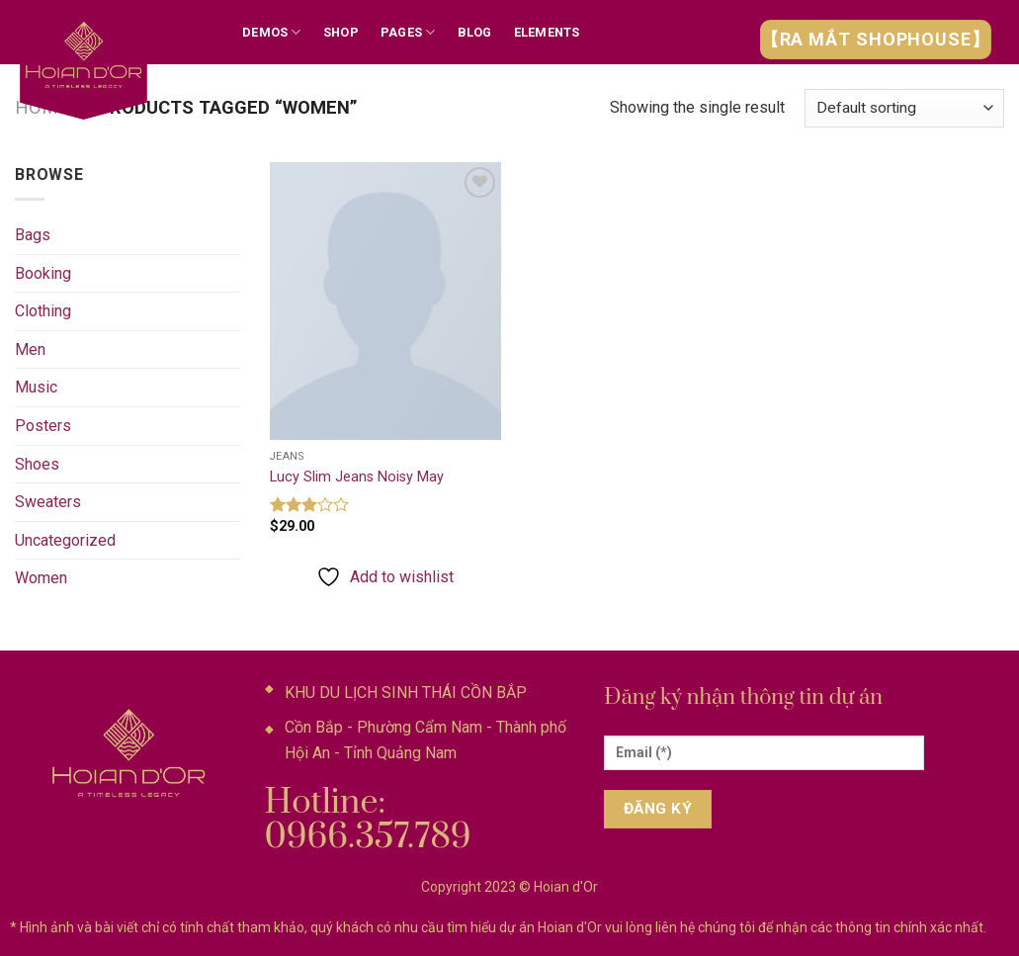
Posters (43, 425)
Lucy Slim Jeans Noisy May (357, 477)
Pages (408, 32)
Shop (341, 32)
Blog (475, 32)
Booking (43, 273)
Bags (32, 234)
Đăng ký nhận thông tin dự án (743, 697)
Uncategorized (65, 540)
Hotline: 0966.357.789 (368, 820)
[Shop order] (904, 108)
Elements (547, 32)
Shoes (37, 464)
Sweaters (48, 501)
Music (36, 387)
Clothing (43, 311)
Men (30, 349)
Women (41, 577)
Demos (271, 32)
